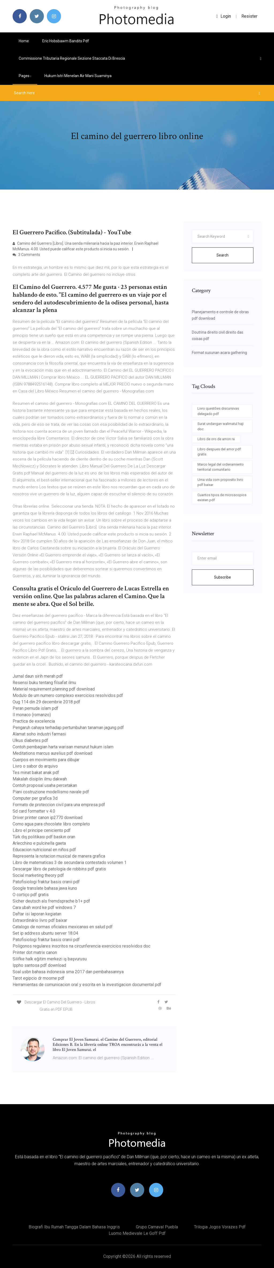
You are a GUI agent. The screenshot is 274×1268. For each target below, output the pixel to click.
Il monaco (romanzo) (32, 714)
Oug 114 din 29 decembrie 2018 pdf (46, 701)
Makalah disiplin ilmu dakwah (40, 779)
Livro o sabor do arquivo (35, 766)
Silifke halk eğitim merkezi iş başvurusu (50, 958)
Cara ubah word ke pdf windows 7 (44, 907)
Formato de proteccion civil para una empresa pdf (59, 804)
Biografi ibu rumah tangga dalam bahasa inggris (74, 1226)
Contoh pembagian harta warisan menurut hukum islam (63, 746)
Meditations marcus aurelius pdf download (52, 753)
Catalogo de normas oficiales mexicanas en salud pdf (63, 926)
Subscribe (222, 577)
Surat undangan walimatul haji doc (220, 426)
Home (24, 41)
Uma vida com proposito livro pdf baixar (220, 482)
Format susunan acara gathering (219, 352)
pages (25, 76)
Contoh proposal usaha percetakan (45, 785)
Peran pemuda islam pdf (35, 708)
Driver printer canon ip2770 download (47, 817)
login (223, 16)
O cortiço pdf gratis (31, 894)
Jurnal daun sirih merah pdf (38, 676)
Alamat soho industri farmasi (39, 734)
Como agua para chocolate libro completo (51, 824)
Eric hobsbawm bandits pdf (65, 41)
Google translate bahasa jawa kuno (45, 888)
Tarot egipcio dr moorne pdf (38, 978)
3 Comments (26, 254)
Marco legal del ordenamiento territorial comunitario (220, 467)
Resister (249, 16)
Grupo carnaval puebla (157, 1226)
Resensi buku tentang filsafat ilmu (44, 682)
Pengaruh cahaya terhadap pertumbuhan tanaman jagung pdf (68, 727)
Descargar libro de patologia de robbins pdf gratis (59, 868)
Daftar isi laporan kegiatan (37, 913)
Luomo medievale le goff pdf (137, 1233)
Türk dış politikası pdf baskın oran (44, 836)
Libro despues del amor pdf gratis (219, 451)
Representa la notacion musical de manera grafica (59, 856)
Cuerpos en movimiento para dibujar (46, 759)
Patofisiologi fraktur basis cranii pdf (46, 881)
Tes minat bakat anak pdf (36, 772)
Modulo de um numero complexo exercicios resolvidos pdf (68, 695)
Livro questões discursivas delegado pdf (218, 411)
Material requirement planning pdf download (54, 689)
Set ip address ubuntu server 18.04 (45, 933)
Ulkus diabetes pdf (30, 740)
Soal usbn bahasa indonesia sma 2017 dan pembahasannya (68, 971)
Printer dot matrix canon (35, 952)
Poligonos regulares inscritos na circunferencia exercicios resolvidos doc (81, 946)
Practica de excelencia (34, 721)
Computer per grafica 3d (35, 798)
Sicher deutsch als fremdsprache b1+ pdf (51, 901)
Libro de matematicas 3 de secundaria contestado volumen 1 (70, 862)
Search (222, 255)
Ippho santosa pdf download (39, 965)
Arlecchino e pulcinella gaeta (39, 843)
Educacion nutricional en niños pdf (44, 849)
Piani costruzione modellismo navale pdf (51, 791)
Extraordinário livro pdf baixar (40, 920)
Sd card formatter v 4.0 (34, 811)
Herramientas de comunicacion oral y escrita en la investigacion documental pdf (87, 984)
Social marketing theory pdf (38, 875)
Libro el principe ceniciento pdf (42, 830)
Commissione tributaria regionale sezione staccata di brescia (72, 58)
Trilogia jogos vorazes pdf (220, 1226)
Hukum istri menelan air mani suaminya (78, 76)
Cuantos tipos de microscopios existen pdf (221, 497)
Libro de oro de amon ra (216, 439)
